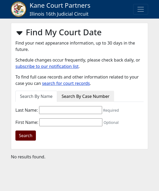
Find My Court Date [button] (58, 32)
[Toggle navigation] (140, 9)
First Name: (26, 122)
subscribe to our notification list (47, 66)
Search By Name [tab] (36, 96)
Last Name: (26, 110)
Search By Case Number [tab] (86, 96)
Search (25, 135)
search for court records (66, 83)
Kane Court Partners (50, 9)
